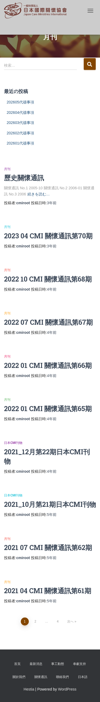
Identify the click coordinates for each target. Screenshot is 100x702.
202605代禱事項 (20, 102)
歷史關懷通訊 (24, 177)
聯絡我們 (62, 677)
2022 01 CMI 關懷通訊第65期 (48, 408)
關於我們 (19, 677)
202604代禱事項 (20, 112)
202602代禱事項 (20, 133)
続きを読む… (38, 194)
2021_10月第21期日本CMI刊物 (50, 504)
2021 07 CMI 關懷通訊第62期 (48, 547)
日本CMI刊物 (13, 443)
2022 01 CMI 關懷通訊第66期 (48, 365)
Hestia (29, 689)
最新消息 (36, 664)
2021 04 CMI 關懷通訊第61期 (47, 590)
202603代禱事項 (20, 123)
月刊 (7, 169)
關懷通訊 (40, 677)
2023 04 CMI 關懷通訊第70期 (48, 235)
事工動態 (57, 664)
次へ (70, 621)
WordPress (67, 689)
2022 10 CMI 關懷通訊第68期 (48, 279)
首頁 (17, 664)
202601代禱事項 (20, 143)
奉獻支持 (79, 664)
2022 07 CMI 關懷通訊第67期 (48, 322)
